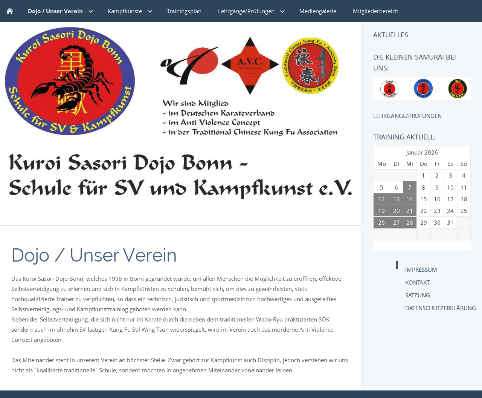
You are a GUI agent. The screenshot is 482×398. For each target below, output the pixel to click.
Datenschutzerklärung (440, 308)
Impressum (421, 269)
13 (396, 199)
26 (381, 222)
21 (409, 210)
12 (381, 199)
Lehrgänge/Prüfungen (407, 115)
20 (396, 210)
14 (409, 199)
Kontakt (417, 282)
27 (396, 222)
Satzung (417, 295)
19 (381, 210)
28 (409, 222)
